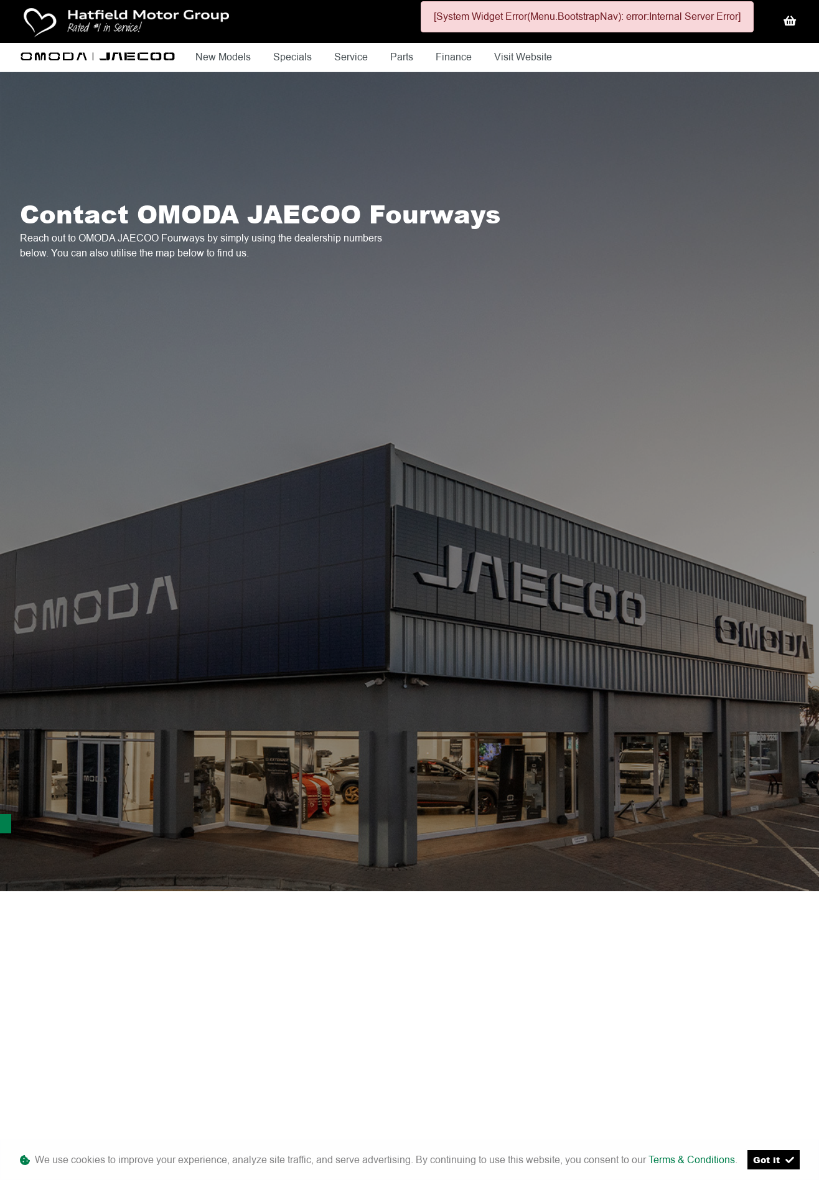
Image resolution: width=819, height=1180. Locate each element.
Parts (403, 57)
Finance (455, 57)
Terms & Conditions (691, 1160)
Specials (293, 57)
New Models (224, 57)
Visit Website (523, 57)
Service (352, 57)
